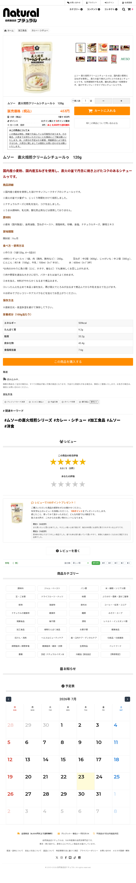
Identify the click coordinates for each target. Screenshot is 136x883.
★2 (122, 563)
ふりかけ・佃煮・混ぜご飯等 (115, 598)
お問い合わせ (73, 3)
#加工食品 (96, 420)
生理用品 (84, 652)
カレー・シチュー (40, 30)
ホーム (9, 30)
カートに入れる (102, 111)
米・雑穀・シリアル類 (115, 588)
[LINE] (70, 864)
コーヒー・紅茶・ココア (115, 608)
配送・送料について (15, 857)
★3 (115, 563)
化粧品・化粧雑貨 (115, 641)
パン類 (84, 588)
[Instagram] (61, 864)
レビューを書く (68, 551)
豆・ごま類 (20, 596)
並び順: (67, 563)
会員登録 (127, 3)
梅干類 (52, 624)
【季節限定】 (115, 661)
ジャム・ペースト (52, 588)
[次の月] (127, 705)
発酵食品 (20, 624)
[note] (79, 864)
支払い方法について (33, 857)
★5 (103, 563)
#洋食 (9, 426)
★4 (109, 563)
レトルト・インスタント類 (115, 624)
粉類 (84, 596)
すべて (96, 563)
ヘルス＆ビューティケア (52, 641)
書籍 (20, 661)
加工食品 (22, 30)
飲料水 (84, 608)
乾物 (20, 608)
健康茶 (52, 616)
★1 (128, 563)
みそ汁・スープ (115, 616)
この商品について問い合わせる (102, 123)
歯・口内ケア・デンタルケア (83, 642)
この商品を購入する (68, 362)
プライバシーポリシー (89, 857)
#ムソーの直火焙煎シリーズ (28, 420)
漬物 (84, 624)
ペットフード (115, 652)
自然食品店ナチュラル (66, 874)
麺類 (84, 616)
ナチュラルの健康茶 (20, 616)
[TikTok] (75, 864)
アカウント (91, 3)
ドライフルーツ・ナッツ (52, 596)
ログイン (109, 3)
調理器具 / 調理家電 (20, 652)
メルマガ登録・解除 (121, 857)
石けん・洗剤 (20, 641)
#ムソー (113, 420)
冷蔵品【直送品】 (84, 661)
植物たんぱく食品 (52, 633)
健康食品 (115, 633)
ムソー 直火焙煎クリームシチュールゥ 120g (35, 103)
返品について (48, 857)
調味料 (20, 588)
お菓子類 (84, 633)
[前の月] (8, 705)
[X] (57, 864)
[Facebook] (66, 864)
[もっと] (73, 100)
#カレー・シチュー (70, 420)
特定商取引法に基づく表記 (67, 857)
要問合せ (94, 402)
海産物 (52, 608)
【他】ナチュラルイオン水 (52, 661)
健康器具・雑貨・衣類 (52, 652)
